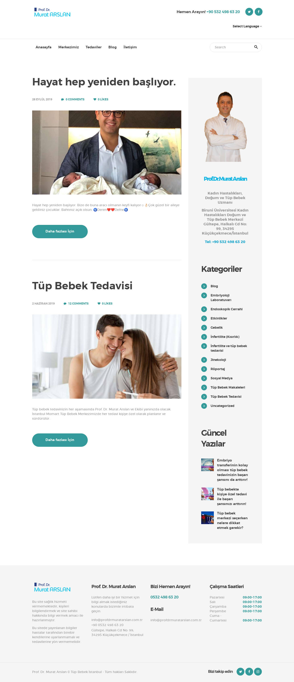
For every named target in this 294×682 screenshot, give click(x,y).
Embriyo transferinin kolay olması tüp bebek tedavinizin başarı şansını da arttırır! (232, 470)
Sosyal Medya (221, 378)
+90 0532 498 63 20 (107, 625)
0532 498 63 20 (164, 597)
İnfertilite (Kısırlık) (225, 337)
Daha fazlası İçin (59, 231)
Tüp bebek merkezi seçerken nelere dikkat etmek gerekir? (232, 520)
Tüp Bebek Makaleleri (228, 387)
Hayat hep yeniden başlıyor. (104, 82)
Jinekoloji (218, 360)
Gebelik (217, 327)
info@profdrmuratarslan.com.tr (117, 620)
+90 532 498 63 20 (223, 11)
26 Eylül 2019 (42, 99)
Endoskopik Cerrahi (227, 309)
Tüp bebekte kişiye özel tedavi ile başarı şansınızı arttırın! (232, 496)
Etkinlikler (219, 318)
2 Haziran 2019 (43, 303)
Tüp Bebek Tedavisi (82, 286)
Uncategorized (223, 406)
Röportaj (218, 369)
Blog (214, 286)
